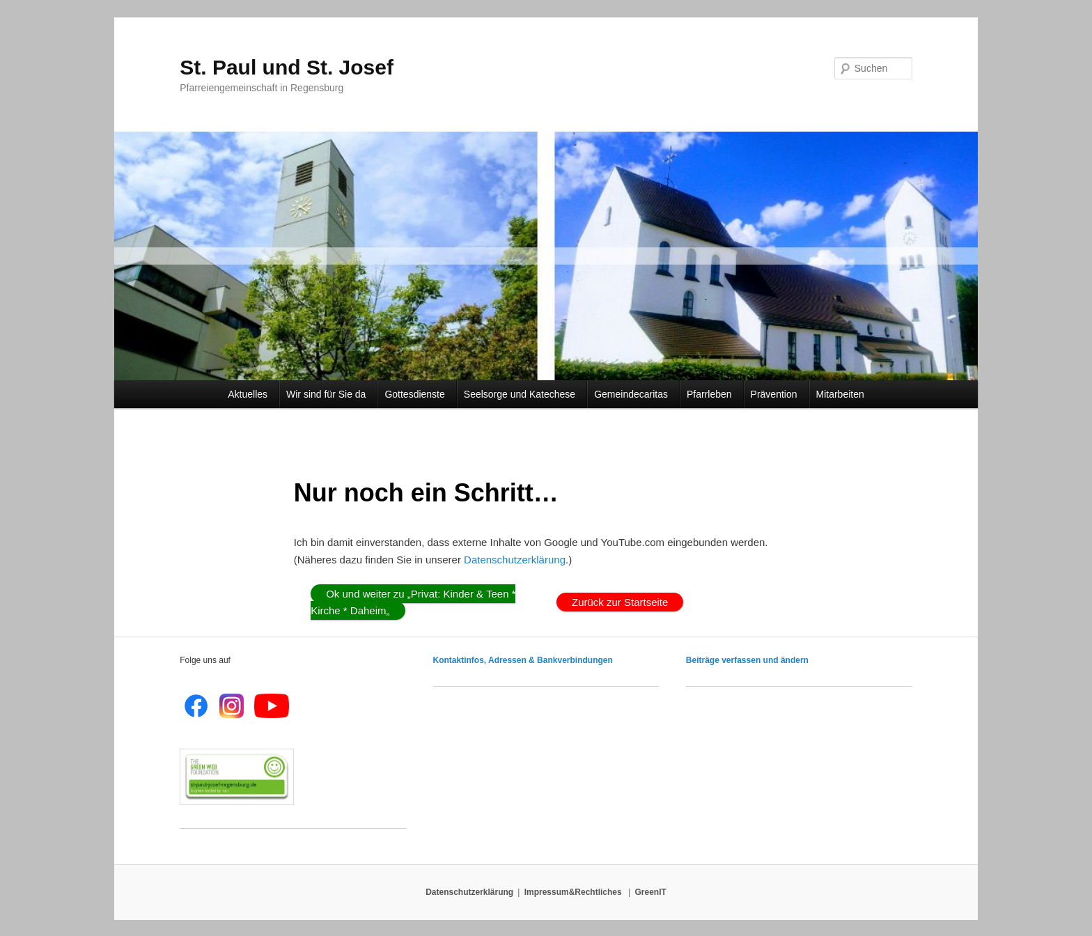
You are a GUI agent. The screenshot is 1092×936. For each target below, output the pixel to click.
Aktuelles (250, 394)
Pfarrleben (711, 394)
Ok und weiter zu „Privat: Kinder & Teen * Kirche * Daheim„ (413, 602)
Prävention (776, 394)
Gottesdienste (416, 394)
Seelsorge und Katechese (521, 394)
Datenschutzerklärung (515, 560)
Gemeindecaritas (633, 394)
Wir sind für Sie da (328, 394)
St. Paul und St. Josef (286, 67)
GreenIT (650, 892)
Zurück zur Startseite (620, 602)
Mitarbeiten (840, 394)
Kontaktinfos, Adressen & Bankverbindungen (523, 660)
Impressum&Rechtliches (574, 892)
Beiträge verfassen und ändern (747, 660)
